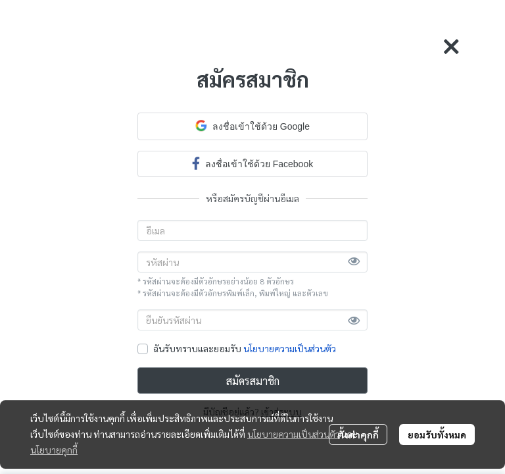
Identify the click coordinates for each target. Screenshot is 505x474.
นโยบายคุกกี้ (54, 450)
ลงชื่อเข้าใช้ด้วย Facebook (252, 163)
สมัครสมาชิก (252, 381)
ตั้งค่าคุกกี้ (358, 434)
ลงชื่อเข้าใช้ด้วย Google (252, 126)
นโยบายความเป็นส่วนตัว (289, 348)
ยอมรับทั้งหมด (437, 434)
